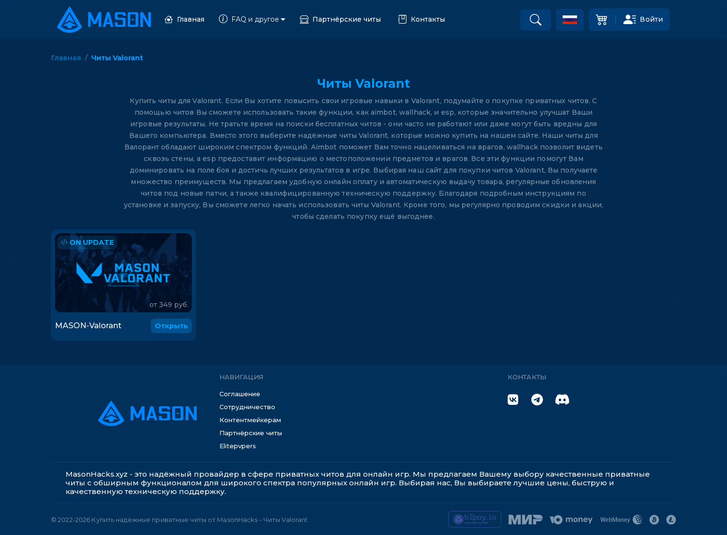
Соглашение (239, 394)
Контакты (421, 19)
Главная (184, 19)
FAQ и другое (249, 19)
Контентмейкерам (250, 420)
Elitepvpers (237, 446)
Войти (643, 19)
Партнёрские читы (340, 19)
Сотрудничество (247, 407)
